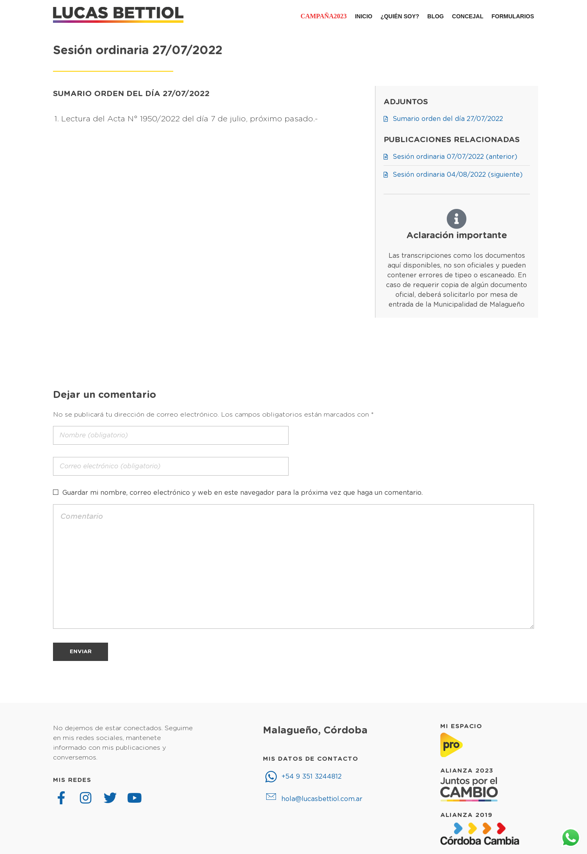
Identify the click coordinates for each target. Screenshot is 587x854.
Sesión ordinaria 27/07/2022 (137, 51)
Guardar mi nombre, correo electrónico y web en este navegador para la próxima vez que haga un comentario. (242, 493)
